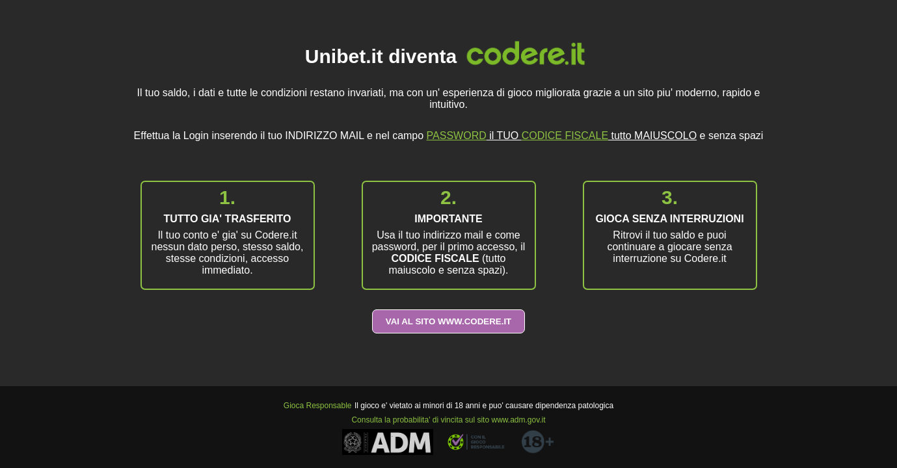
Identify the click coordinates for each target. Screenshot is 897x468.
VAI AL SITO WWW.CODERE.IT (449, 321)
